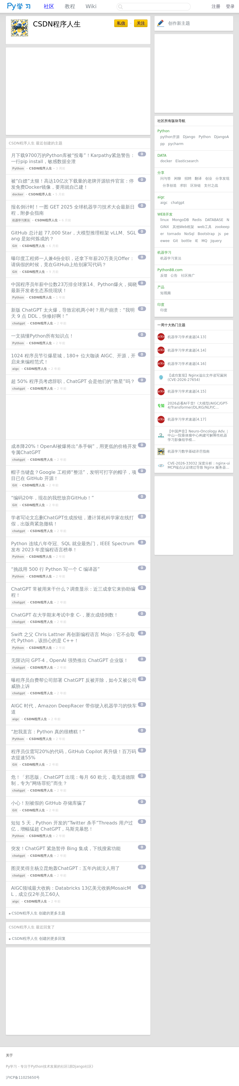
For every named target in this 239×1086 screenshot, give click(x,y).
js (219, 234)
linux (164, 220)
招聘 (187, 178)
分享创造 (170, 185)
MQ (204, 241)
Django (189, 137)
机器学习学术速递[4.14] (187, 350)
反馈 (163, 275)
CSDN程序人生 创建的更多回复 (39, 938)
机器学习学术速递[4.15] (187, 391)
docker (166, 161)
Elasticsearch (186, 161)
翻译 (198, 178)
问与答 (165, 178)
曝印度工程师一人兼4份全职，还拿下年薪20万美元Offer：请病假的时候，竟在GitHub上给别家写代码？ (72, 261)
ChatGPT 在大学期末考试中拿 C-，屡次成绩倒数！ (64, 615)
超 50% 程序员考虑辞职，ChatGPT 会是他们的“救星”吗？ (73, 381)
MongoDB (181, 220)
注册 (216, 6)
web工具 (204, 227)
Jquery (216, 241)
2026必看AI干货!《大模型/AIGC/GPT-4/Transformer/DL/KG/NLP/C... (198, 405)
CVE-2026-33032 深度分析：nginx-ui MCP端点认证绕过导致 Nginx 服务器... (199, 465)
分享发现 (222, 178)
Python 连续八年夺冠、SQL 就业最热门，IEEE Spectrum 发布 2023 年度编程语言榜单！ (72, 546)
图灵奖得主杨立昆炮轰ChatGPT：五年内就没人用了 (65, 868)
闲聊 (177, 178)
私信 (121, 23)
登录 (230, 6)
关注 (141, 23)
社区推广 (188, 275)
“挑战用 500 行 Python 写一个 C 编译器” (55, 569)
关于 (9, 1055)
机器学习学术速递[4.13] (187, 337)
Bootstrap (206, 234)
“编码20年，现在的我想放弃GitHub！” (52, 498)
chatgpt (177, 203)
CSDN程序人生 (40, 168)
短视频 (165, 293)
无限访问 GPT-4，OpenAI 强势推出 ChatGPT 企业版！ (69, 660)
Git (175, 241)
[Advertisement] (193, 73)
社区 (49, 6)
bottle (186, 241)
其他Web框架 (183, 227)
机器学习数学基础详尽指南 (189, 451)
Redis (197, 220)
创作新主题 (179, 23)
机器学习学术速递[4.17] (187, 419)
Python (204, 137)
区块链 (195, 185)
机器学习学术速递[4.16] (187, 364)
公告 (174, 275)
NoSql (189, 234)
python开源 (170, 137)
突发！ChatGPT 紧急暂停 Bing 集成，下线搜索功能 (66, 848)
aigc (164, 203)
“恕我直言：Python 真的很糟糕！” (48, 731)
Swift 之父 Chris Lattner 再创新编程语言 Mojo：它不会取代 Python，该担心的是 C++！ (73, 637)
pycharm (176, 144)
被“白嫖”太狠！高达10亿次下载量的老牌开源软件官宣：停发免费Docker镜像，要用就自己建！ (72, 184)
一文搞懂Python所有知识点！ (42, 336)
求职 (183, 185)
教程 (70, 6)
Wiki (90, 6)
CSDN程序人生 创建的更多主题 (38, 913)
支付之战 (211, 185)
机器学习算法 (170, 258)
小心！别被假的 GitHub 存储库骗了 (48, 803)
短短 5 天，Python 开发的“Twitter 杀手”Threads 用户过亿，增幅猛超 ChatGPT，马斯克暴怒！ (72, 826)
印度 (163, 310)
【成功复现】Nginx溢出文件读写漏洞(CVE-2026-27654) (197, 377)
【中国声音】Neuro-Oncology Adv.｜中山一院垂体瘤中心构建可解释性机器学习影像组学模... (198, 435)
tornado (174, 234)
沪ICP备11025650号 (23, 1078)
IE (196, 241)
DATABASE (214, 220)
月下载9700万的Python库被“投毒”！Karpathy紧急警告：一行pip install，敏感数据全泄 (73, 158)
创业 (208, 178)
